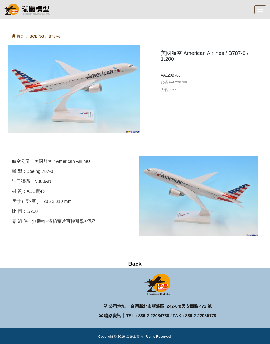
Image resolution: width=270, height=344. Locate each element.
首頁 (18, 36)
